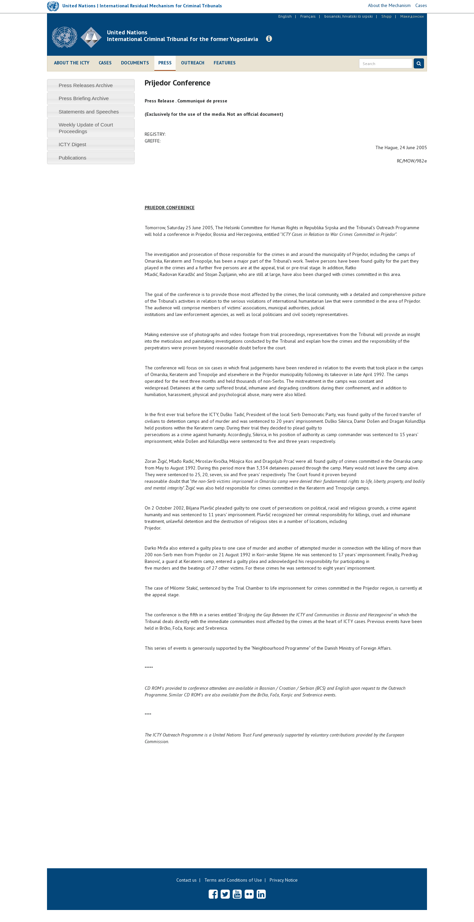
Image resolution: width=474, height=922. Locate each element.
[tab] (91, 85)
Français (308, 16)
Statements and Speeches (89, 111)
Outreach (192, 63)
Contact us (186, 880)
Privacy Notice (284, 880)
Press (165, 63)
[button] (269, 38)
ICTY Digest (72, 144)
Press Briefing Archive (84, 98)
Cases (105, 63)
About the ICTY (71, 63)
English (285, 16)
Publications (72, 158)
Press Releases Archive (86, 85)
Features (225, 63)
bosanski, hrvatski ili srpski (348, 16)
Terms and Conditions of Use (233, 880)
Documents (135, 63)
